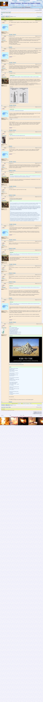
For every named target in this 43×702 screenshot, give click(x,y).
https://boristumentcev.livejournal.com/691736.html (16, 364)
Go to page (38, 16)
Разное (7, 12)
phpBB (18, 425)
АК (1, 14)
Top (1, 34)
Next (41, 16)
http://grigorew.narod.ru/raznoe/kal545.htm (16, 199)
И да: (10, 119)
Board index (3, 12)
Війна (10, 12)
